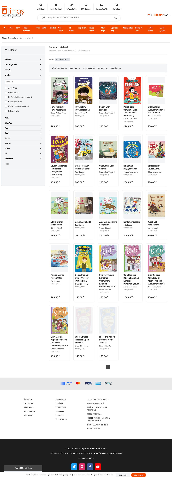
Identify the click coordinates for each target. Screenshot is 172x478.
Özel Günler (61, 419)
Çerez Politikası (94, 414)
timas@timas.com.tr (86, 458)
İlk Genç (71, 29)
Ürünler (28, 399)
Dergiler (28, 415)
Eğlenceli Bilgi (114, 29)
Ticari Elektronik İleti (97, 425)
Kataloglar (29, 411)
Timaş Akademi (26, 29)
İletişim (59, 403)
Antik (44, 28)
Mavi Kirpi (103, 29)
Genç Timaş (60, 29)
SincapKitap (128, 28)
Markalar (29, 407)
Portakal (52, 28)
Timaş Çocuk (91, 29)
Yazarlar (28, 403)
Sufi (37, 28)
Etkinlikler (61, 407)
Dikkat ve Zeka (139, 29)
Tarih (18, 28)
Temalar (60, 415)
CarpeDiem (82, 28)
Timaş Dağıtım (93, 429)
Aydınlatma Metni (95, 403)
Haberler (60, 411)
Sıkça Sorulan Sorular (98, 399)
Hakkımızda (61, 399)
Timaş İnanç (150, 29)
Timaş (10, 28)
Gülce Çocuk (162, 29)
